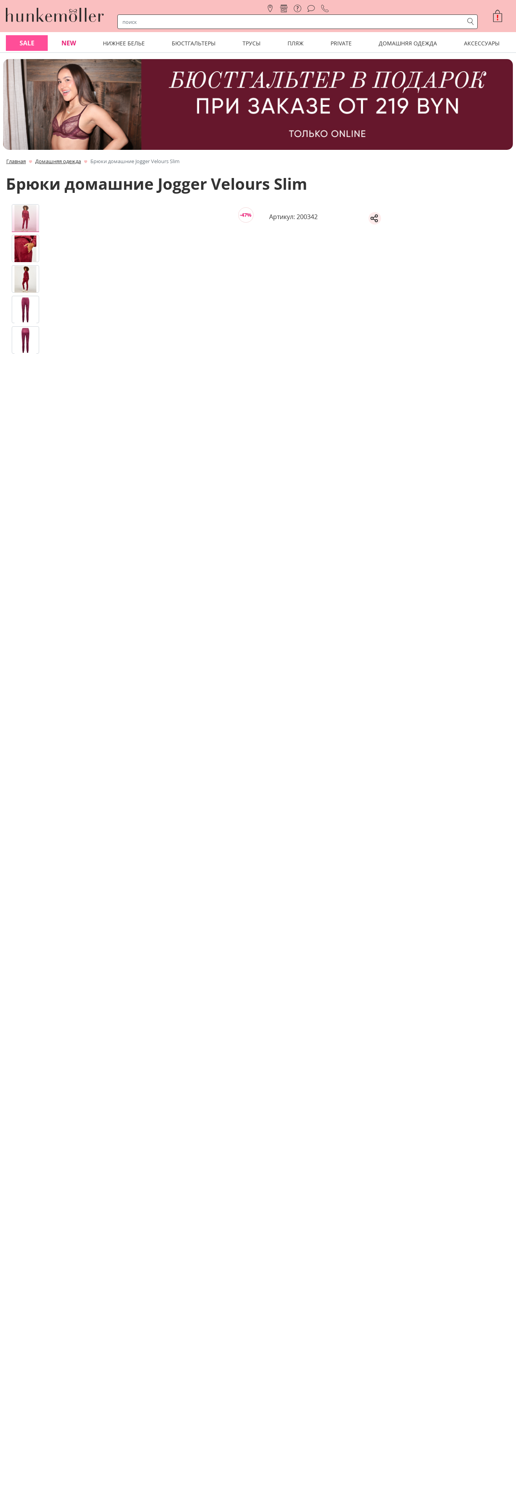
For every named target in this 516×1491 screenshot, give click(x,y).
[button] (500, 16)
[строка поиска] (292, 22)
